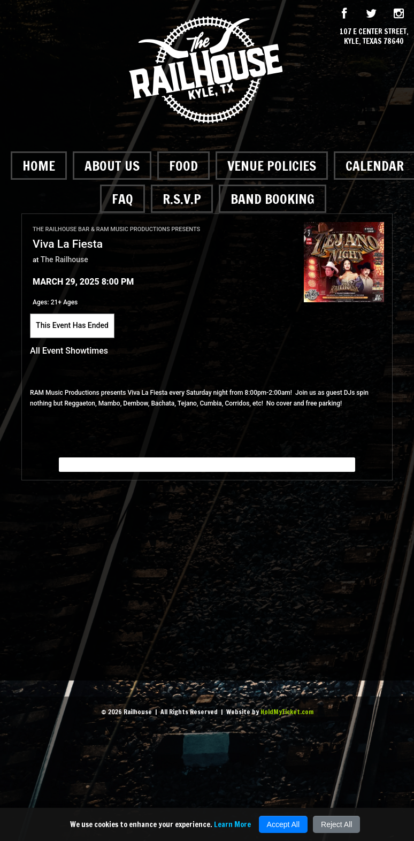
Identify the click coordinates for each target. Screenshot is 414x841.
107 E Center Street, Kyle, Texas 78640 (374, 36)
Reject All (336, 824)
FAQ (122, 198)
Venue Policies (271, 165)
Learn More (232, 824)
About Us (112, 165)
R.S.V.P (182, 198)
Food (183, 165)
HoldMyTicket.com (286, 711)
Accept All (283, 824)
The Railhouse (64, 259)
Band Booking (273, 198)
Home (38, 165)
